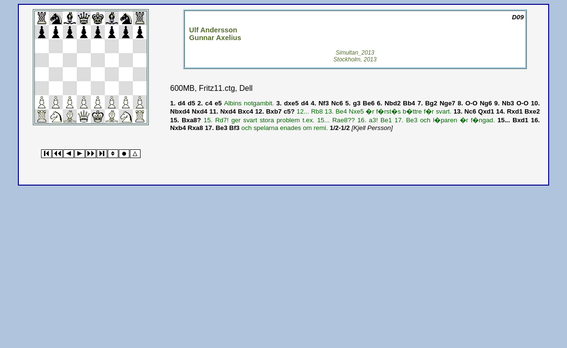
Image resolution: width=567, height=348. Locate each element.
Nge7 (447, 103)
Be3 (412, 120)
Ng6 (486, 103)
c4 (209, 103)
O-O (471, 103)
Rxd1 (515, 111)
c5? (289, 111)
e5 (218, 103)
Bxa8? (191, 120)
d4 (181, 103)
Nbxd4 (180, 111)
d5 (192, 103)
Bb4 (409, 103)
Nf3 (323, 103)
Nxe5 (356, 111)
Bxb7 (274, 111)
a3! (373, 120)
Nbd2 (392, 103)
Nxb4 (178, 127)
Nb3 (508, 103)
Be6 (368, 103)
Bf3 (234, 127)
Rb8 (317, 111)
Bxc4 (245, 111)
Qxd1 (486, 111)
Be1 (386, 120)
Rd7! (221, 120)
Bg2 (431, 103)
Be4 (341, 111)
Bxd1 (520, 120)
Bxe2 (532, 111)
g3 (357, 103)
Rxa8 (195, 127)
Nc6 (337, 103)
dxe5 (291, 103)
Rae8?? (343, 120)
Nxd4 (200, 111)
